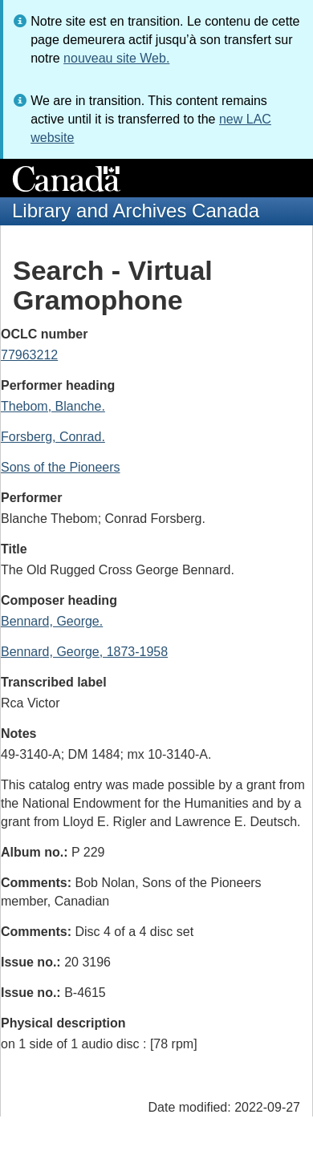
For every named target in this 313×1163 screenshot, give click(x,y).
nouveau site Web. (116, 58)
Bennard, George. (52, 621)
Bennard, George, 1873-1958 (84, 651)
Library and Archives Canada (135, 210)
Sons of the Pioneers (60, 467)
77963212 (29, 355)
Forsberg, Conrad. (53, 437)
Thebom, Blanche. (53, 406)
